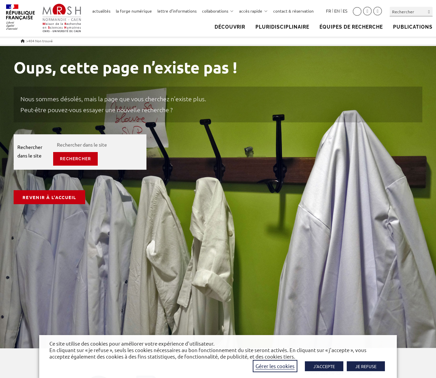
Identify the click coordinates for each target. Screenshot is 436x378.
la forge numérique (134, 11)
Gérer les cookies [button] (275, 366)
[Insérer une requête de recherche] (411, 11)
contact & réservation (293, 11)
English (337, 11)
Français (328, 11)
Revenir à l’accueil (49, 197)
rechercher (75, 158)
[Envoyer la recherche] (429, 11)
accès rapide (253, 11)
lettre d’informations (177, 11)
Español (345, 11)
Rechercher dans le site (29, 151)
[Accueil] (23, 40)
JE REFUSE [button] (365, 366)
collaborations (218, 11)
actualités (101, 11)
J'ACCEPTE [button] (324, 366)
